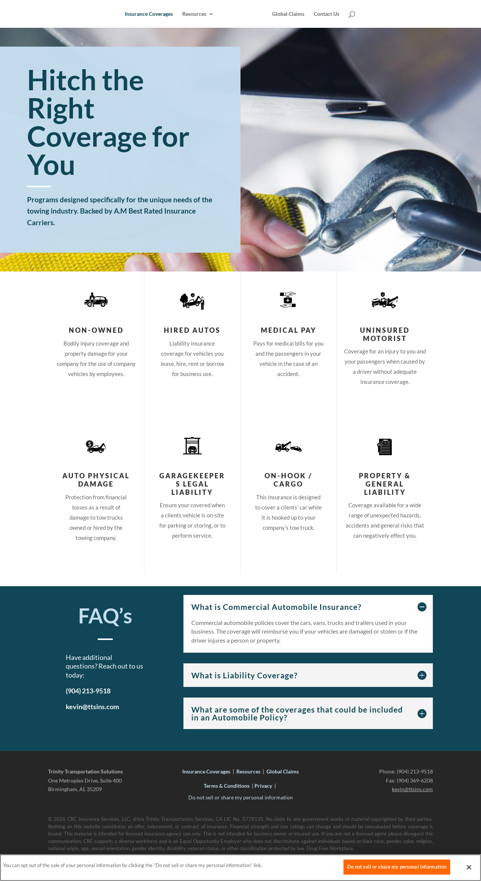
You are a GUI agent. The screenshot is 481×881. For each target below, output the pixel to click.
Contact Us (326, 14)
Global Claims (287, 14)
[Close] (469, 869)
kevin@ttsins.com (412, 789)
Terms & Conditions (227, 785)
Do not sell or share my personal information (240, 797)
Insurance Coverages (150, 14)
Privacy (263, 785)
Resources (195, 14)
